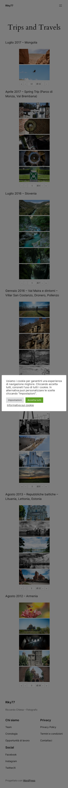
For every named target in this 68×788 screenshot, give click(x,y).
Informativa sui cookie (20, 405)
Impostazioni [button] (15, 400)
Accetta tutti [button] (34, 400)
